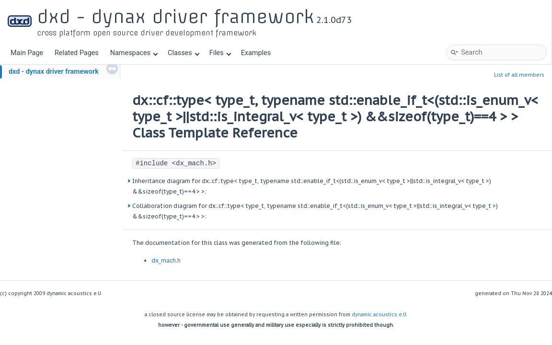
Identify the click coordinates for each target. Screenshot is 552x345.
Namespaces (134, 53)
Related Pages (77, 53)
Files (220, 53)
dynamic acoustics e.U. (379, 314)
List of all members (519, 74)
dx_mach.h (166, 260)
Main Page (27, 53)
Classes (183, 53)
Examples (256, 53)
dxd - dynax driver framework (54, 72)
